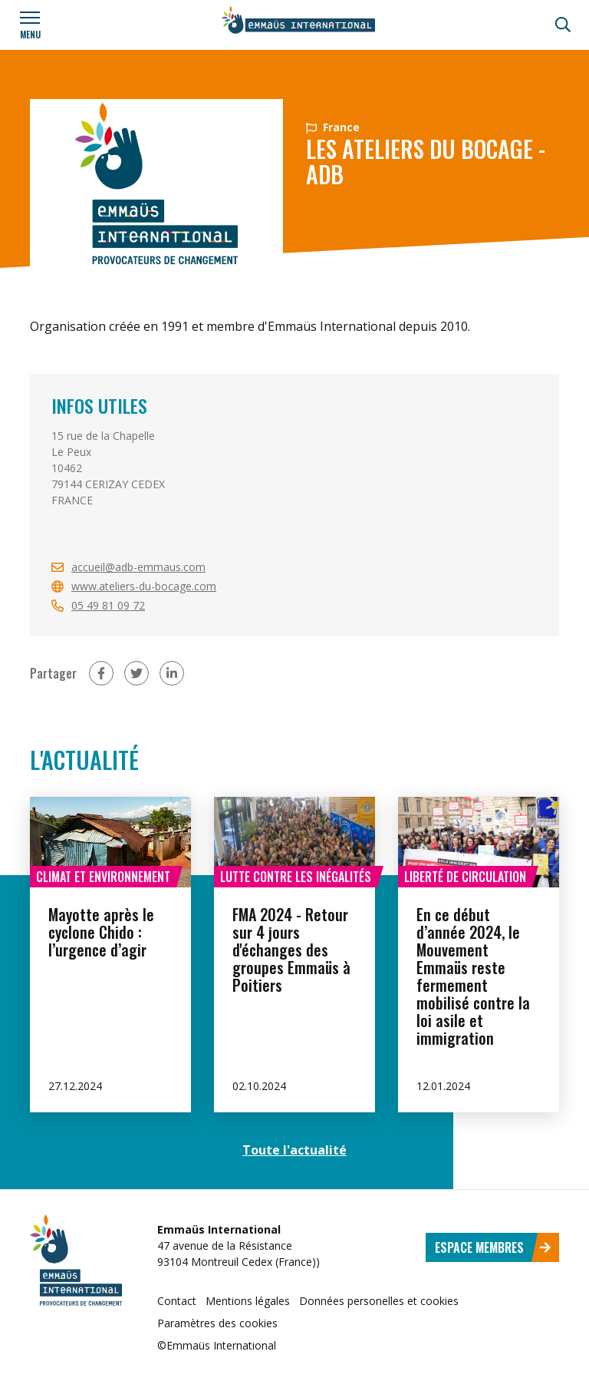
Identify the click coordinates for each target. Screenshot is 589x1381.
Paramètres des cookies (217, 1323)
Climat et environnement (103, 876)
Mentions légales (248, 1300)
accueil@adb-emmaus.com (138, 567)
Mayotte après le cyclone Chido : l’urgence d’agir (101, 932)
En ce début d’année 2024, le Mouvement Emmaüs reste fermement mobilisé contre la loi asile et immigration (473, 976)
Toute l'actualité (294, 1149)
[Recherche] (562, 24)
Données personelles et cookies (379, 1300)
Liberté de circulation (465, 876)
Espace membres (493, 1247)
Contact (176, 1300)
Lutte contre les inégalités (295, 876)
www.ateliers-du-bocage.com (143, 586)
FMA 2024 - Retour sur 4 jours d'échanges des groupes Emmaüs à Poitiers (291, 949)
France (333, 127)
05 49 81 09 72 (108, 605)
